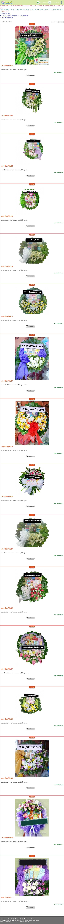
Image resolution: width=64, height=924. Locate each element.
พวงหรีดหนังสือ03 (6, 216)
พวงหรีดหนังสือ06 (6, 381)
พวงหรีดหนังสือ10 (6, 608)
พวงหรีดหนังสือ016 (7, 66)
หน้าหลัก (2, 918)
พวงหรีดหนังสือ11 (6, 669)
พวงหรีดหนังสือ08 (6, 497)
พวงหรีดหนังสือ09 (6, 549)
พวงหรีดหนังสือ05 (6, 316)
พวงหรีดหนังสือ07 (6, 447)
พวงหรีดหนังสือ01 (6, 116)
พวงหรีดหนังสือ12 (6, 719)
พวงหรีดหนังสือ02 (6, 166)
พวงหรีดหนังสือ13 (6, 778)
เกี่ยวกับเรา (26, 918)
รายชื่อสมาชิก (9, 918)
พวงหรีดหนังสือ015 (7, 897)
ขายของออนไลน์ (14, 921)
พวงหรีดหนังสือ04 (6, 266)
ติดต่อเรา (33, 918)
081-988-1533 (32, 24)
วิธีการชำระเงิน (18, 918)
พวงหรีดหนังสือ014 (7, 838)
